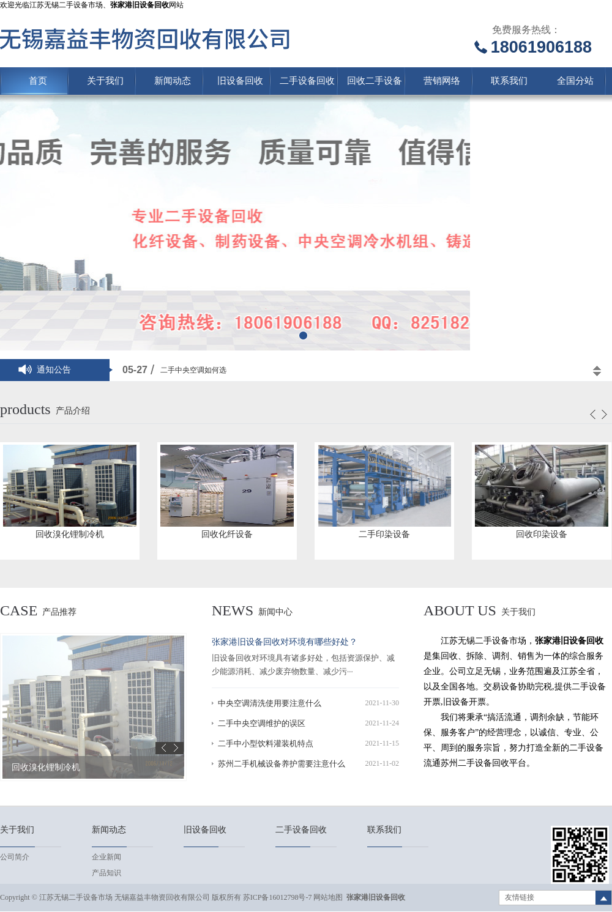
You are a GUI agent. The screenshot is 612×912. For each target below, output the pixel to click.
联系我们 (509, 81)
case (18, 610)
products (25, 409)
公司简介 (14, 857)
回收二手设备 (374, 81)
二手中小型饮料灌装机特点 (265, 743)
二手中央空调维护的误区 (261, 723)
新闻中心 (275, 612)
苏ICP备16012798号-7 (277, 897)
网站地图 (328, 897)
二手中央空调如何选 (193, 370)
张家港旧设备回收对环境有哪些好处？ (284, 642)
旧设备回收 (240, 81)
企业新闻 (106, 857)
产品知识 (106, 873)
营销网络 (442, 81)
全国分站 (575, 81)
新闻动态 (172, 81)
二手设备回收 (307, 81)
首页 (38, 81)
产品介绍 (73, 410)
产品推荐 (59, 612)
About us (460, 610)
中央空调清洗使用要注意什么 (269, 703)
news (232, 610)
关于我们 (105, 81)
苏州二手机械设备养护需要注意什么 (281, 763)
